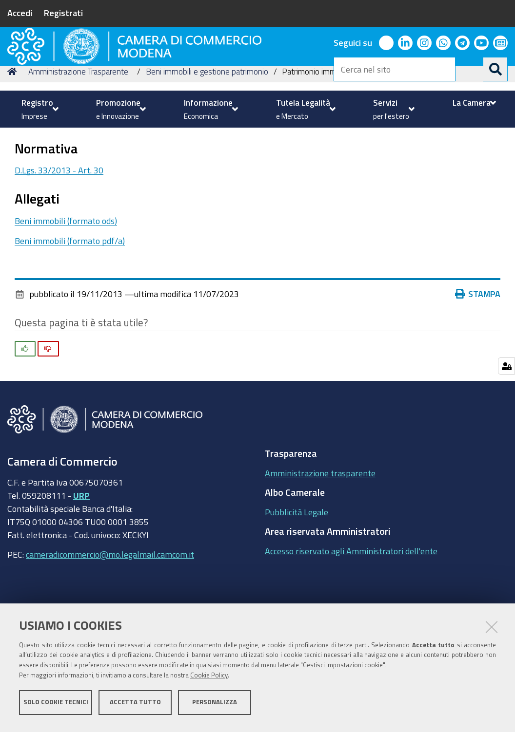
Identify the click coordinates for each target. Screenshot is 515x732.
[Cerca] (495, 69)
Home (13, 151)
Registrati (63, 12)
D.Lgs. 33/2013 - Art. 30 (59, 250)
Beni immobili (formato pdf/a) (70, 320)
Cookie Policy (209, 679)
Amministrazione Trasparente (78, 151)
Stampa (478, 374)
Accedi (19, 12)
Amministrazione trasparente (320, 552)
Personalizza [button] (214, 706)
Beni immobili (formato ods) (66, 301)
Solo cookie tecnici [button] (55, 706)
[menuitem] (39, 109)
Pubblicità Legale (296, 591)
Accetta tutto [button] (135, 706)
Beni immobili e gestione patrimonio (207, 151)
